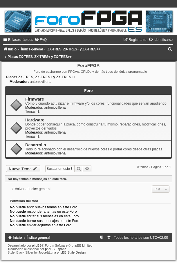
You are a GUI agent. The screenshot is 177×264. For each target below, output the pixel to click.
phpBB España (55, 249)
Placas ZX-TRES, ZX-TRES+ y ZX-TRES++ (40, 77)
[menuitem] (41, 40)
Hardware (34, 120)
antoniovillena (40, 82)
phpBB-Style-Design (71, 252)
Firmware (34, 99)
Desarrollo (35, 145)
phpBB (36, 245)
